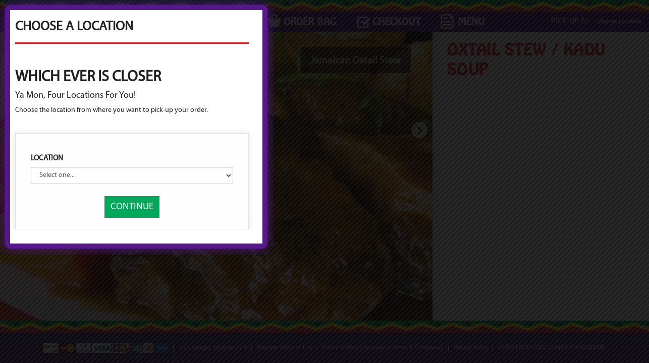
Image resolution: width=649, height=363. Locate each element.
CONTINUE (319, 261)
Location (235, 213)
